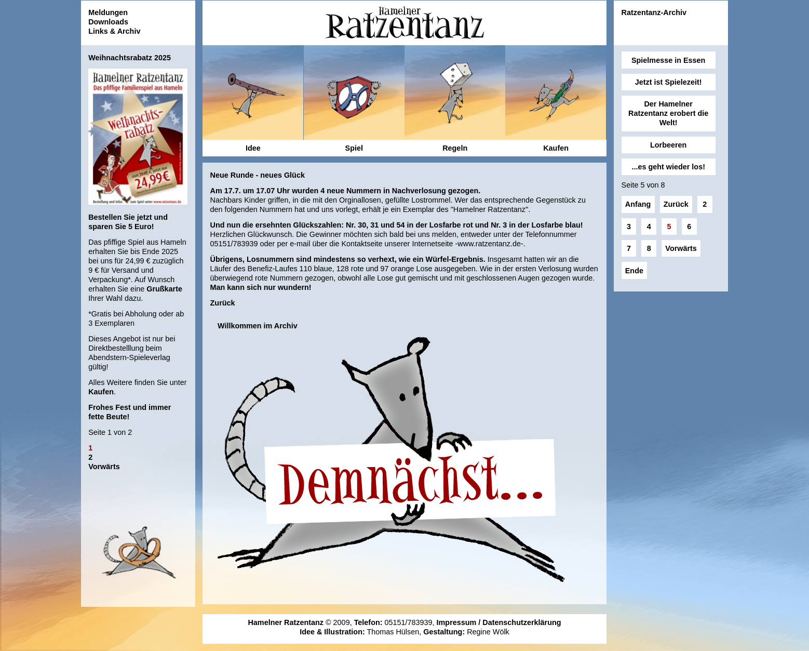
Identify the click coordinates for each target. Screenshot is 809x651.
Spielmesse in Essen (668, 60)
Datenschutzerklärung (521, 622)
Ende (634, 271)
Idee (253, 148)
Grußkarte (164, 289)
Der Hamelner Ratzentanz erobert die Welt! (668, 113)
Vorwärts (104, 466)
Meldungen (108, 12)
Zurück (222, 303)
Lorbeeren (668, 145)
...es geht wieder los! (668, 167)
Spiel (354, 148)
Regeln (454, 148)
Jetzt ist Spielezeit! (668, 82)
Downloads (108, 22)
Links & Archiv (114, 31)
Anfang (638, 204)
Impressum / (460, 622)
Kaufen (101, 392)
